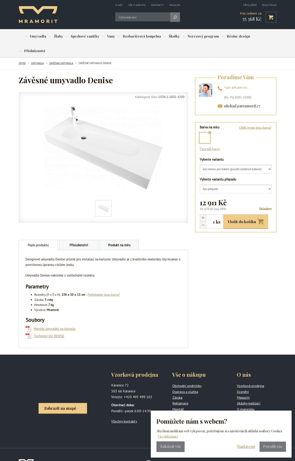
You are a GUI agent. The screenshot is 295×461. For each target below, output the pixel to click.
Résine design (225, 36)
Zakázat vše (170, 446)
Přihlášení (250, 5)
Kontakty (157, 5)
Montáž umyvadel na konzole (55, 314)
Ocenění (243, 377)
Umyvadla (37, 36)
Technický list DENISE (49, 322)
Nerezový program (192, 36)
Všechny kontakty (124, 407)
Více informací (168, 436)
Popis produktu (38, 231)
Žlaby (55, 36)
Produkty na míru (184, 401)
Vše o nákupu (137, 5)
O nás (119, 5)
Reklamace (180, 389)
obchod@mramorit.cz (242, 91)
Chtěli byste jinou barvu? (255, 113)
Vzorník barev (210, 135)
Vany (105, 36)
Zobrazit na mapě (60, 394)
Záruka (177, 383)
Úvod (22, 49)
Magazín (174, 5)
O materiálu (245, 395)
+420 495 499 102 (235, 73)
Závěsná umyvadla (61, 49)
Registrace (269, 5)
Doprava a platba (185, 377)
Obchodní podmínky (187, 371)
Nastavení (246, 446)
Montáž (178, 395)
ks (218, 208)
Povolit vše (272, 446)
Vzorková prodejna (250, 371)
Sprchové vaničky (80, 36)
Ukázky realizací (248, 389)
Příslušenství (253, 36)
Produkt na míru (119, 231)
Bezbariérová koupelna (134, 36)
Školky (165, 36)
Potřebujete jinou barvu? (104, 280)
